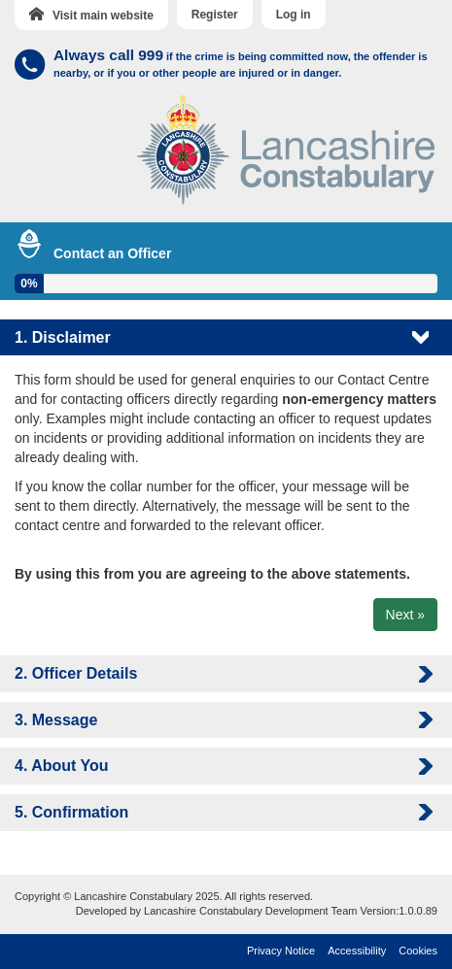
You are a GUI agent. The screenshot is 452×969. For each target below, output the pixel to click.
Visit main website (91, 14)
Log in (293, 14)
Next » (405, 614)
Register (214, 14)
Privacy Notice (281, 950)
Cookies (418, 950)
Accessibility (357, 950)
